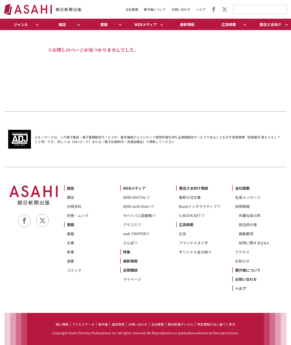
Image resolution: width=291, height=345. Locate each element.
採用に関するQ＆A (254, 242)
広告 (182, 233)
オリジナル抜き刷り (195, 252)
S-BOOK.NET (190, 215)
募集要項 (246, 233)
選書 (70, 261)
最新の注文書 (190, 197)
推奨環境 (118, 324)
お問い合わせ (181, 9)
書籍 (70, 224)
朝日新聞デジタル (180, 324)
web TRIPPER (134, 233)
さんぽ (128, 242)
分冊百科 (74, 206)
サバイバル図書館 (137, 215)
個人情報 (62, 324)
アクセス (242, 252)
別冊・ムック (78, 215)
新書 (70, 252)
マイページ (132, 279)
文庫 (70, 242)
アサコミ (130, 224)
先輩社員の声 (250, 215)
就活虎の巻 (248, 224)
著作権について (155, 9)
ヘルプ (201, 9)
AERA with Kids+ (137, 206)
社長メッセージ (248, 197)
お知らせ (242, 261)
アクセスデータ (83, 324)
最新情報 (187, 24)
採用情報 (242, 206)
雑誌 (70, 188)
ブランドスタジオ (193, 242)
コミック (74, 270)
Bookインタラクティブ (198, 206)
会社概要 (131, 9)
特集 (126, 252)
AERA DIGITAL (134, 197)
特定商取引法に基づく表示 (216, 324)
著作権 (103, 324)
